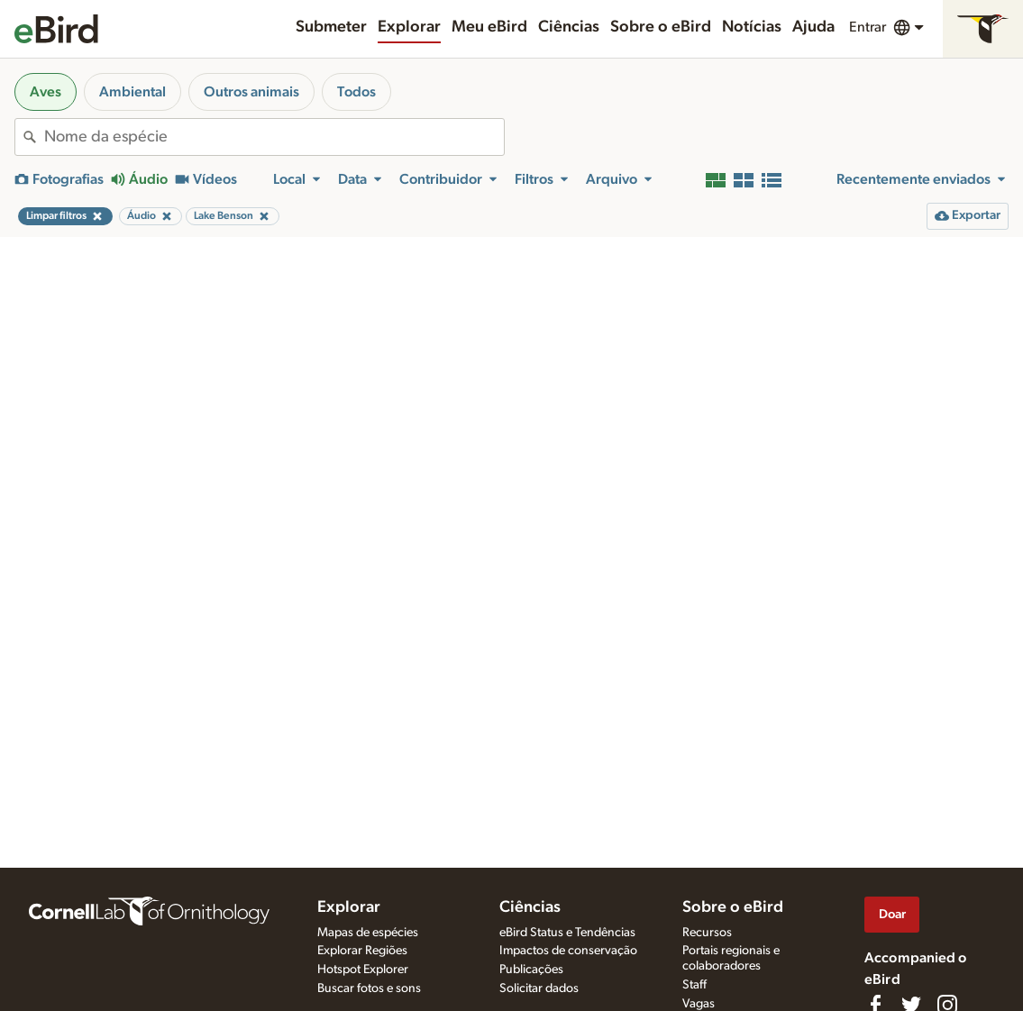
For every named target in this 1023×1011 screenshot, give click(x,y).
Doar (892, 914)
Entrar (867, 27)
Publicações (531, 969)
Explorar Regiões (362, 950)
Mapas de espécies (367, 932)
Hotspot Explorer (362, 969)
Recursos (707, 932)
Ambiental (132, 92)
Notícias (751, 27)
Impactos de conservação (568, 950)
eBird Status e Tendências (567, 932)
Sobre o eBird (660, 27)
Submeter (331, 27)
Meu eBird (489, 27)
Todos (356, 92)
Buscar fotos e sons (369, 988)
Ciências (568, 27)
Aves (45, 92)
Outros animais (251, 92)
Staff (694, 985)
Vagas (698, 1003)
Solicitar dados (539, 988)
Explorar (409, 27)
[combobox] (274, 137)
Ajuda (813, 27)
